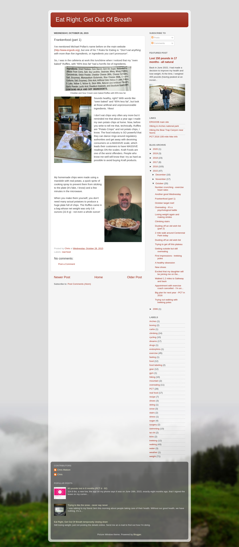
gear (151, 369)
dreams (153, 341)
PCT (151, 389)
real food (66, 252)
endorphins (154, 349)
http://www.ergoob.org (67, 50)
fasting (152, 357)
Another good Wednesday (168, 194)
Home (98, 277)
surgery (153, 424)
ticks (151, 436)
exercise (153, 353)
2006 (156, 309)
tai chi (152, 432)
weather (153, 452)
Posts (155, 37)
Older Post (134, 277)
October (160, 183)
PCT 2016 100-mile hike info (163, 136)
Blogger (137, 534)
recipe (152, 397)
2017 (156, 162)
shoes (152, 401)
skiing (152, 404)
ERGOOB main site (159, 122)
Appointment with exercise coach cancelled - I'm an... (169, 287)
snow (152, 408)
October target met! (164, 203)
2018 (156, 158)
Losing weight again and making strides (167, 215)
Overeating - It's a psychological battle (166, 208)
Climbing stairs (162, 221)
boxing (152, 325)
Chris (60, 474)
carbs (152, 329)
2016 (156, 166)
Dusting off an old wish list (168, 240)
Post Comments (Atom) (79, 284)
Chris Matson (64, 470)
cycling (152, 337)
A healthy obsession (165, 262)
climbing (153, 333)
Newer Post (62, 277)
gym (151, 373)
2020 (156, 149)
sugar (152, 420)
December (161, 174)
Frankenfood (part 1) (165, 198)
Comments (158, 43)
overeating (154, 385)
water (152, 448)
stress (152, 416)
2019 (156, 153)
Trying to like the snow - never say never (88, 505)
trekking (153, 440)
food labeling (155, 365)
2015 (156, 171)
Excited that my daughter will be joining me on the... (169, 272)
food (151, 361)
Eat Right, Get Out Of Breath (94, 19)
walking (153, 444)
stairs (152, 412)
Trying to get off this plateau (169, 244)
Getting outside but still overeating (166, 250)
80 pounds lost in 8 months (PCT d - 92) (87, 488)
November (161, 179)
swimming (154, 428)
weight (152, 456)
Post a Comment (66, 264)
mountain (154, 381)
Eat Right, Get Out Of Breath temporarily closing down (81, 522)
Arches (152, 321)
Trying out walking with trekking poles (166, 301)
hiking (152, 377)
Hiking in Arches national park (164, 126)
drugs (152, 345)
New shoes (160, 267)
